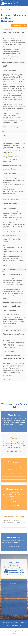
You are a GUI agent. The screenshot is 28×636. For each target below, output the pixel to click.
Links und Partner (13, 623)
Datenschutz (12, 624)
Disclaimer (16, 624)
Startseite (3, 10)
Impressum (18, 623)
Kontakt (9, 623)
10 (18, 387)
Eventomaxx (6, 632)
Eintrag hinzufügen (19, 25)
